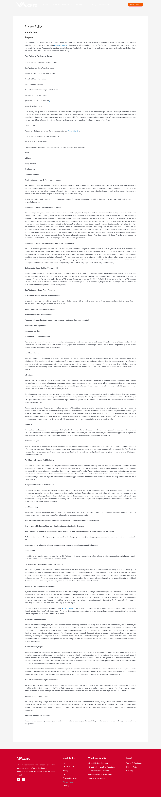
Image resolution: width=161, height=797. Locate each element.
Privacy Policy (68, 780)
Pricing (79, 4)
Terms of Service (74, 131)
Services (54, 5)
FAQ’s (87, 4)
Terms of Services (70, 776)
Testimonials (104, 4)
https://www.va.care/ (62, 45)
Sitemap (66, 783)
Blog (94, 4)
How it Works (67, 4)
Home (45, 4)
